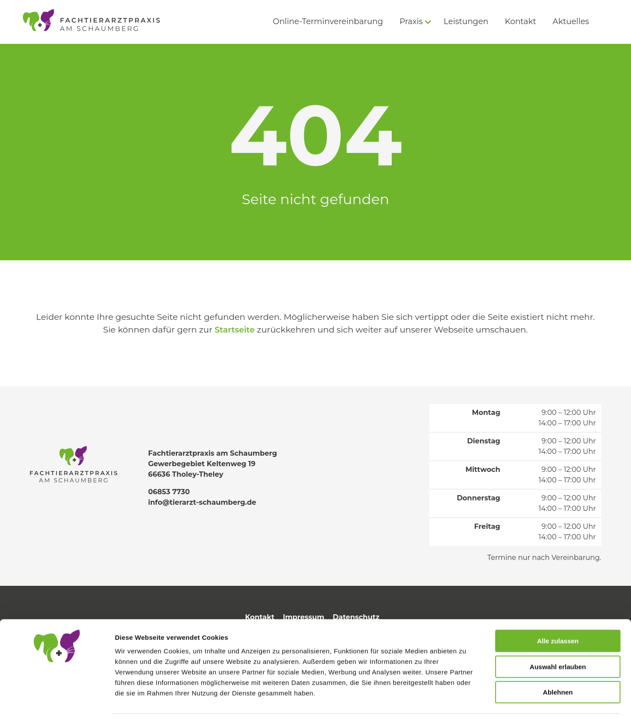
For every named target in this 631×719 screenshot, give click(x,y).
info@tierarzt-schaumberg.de (202, 502)
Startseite (234, 329)
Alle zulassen (557, 612)
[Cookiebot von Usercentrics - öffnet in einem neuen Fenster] (56, 701)
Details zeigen (466, 701)
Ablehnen (558, 663)
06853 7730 (169, 492)
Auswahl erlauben (558, 637)
